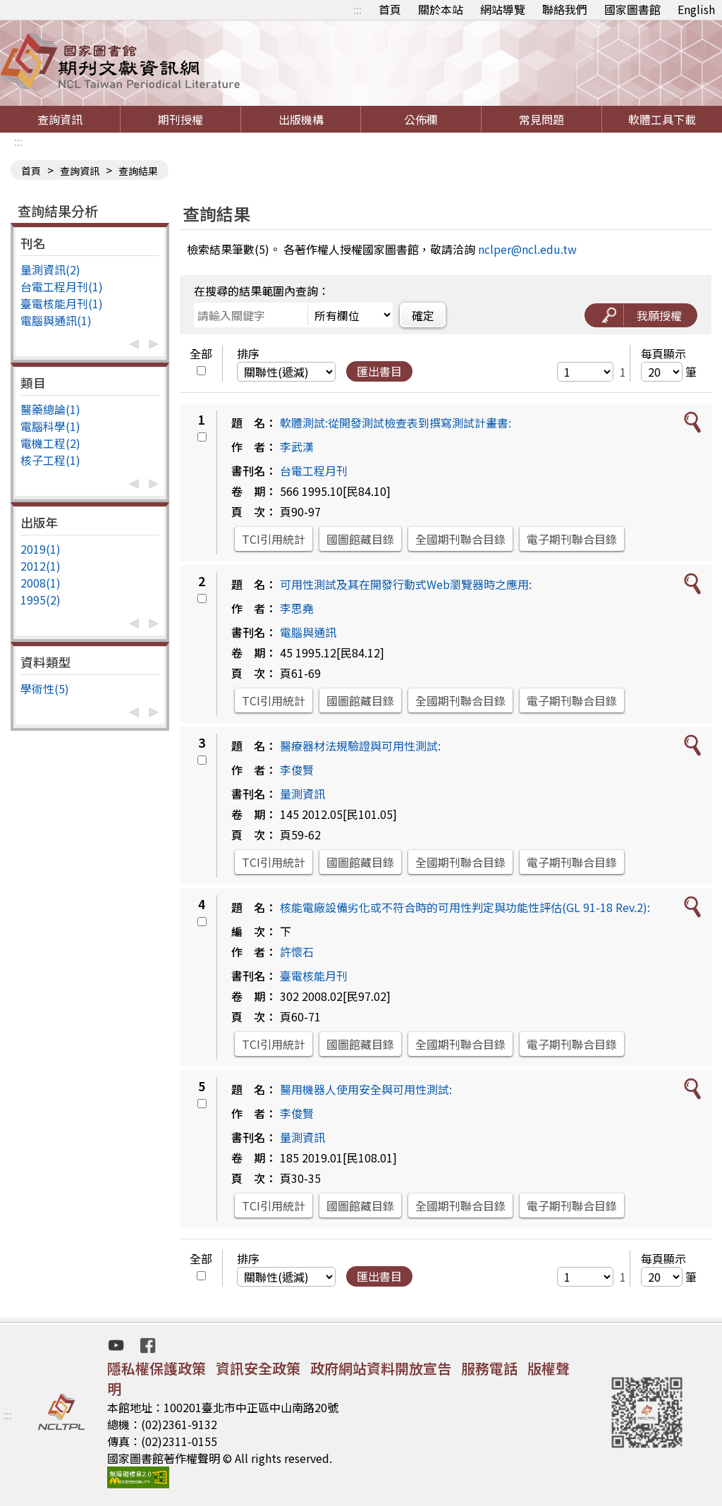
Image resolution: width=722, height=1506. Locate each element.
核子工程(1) (50, 459)
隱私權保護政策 (156, 1368)
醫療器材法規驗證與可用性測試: (360, 745)
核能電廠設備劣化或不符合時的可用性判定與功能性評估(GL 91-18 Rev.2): (465, 907)
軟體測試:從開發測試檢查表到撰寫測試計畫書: (395, 422)
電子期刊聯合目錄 (572, 538)
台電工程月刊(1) (61, 286)
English (696, 9)
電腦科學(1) (50, 426)
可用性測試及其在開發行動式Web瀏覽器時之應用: (406, 584)
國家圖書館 (632, 9)
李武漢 (297, 446)
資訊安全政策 (258, 1368)
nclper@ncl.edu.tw (527, 249)
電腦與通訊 (308, 632)
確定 (423, 315)
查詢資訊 (59, 119)
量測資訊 (302, 793)
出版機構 (301, 119)
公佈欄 (421, 119)
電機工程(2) (50, 443)
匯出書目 (379, 371)
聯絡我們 (564, 9)
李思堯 (297, 608)
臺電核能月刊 (314, 975)
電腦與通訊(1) (56, 320)
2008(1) (40, 582)
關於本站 (440, 9)
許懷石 (297, 951)
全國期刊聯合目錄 (460, 538)
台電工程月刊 (314, 470)
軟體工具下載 (662, 119)
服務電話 (489, 1368)
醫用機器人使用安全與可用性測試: (366, 1089)
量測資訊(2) (50, 269)
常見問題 (541, 119)
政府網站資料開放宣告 (380, 1368)
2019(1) (40, 548)
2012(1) (40, 565)
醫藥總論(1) (50, 409)
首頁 (390, 9)
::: (357, 9)
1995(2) (40, 599)
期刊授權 (180, 119)
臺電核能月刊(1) (61, 303)
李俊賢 (297, 769)
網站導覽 (502, 9)
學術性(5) (44, 688)
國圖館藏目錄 (360, 538)
